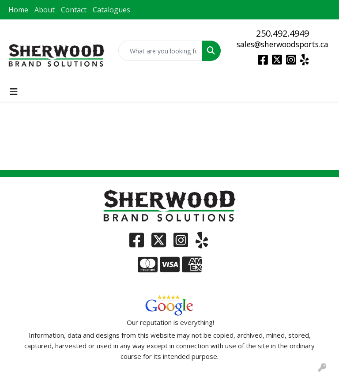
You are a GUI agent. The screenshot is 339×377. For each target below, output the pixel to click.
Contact (74, 10)
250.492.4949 (282, 33)
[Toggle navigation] (13, 92)
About (44, 10)
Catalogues (111, 10)
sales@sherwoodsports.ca (282, 44)
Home (18, 10)
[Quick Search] (160, 51)
